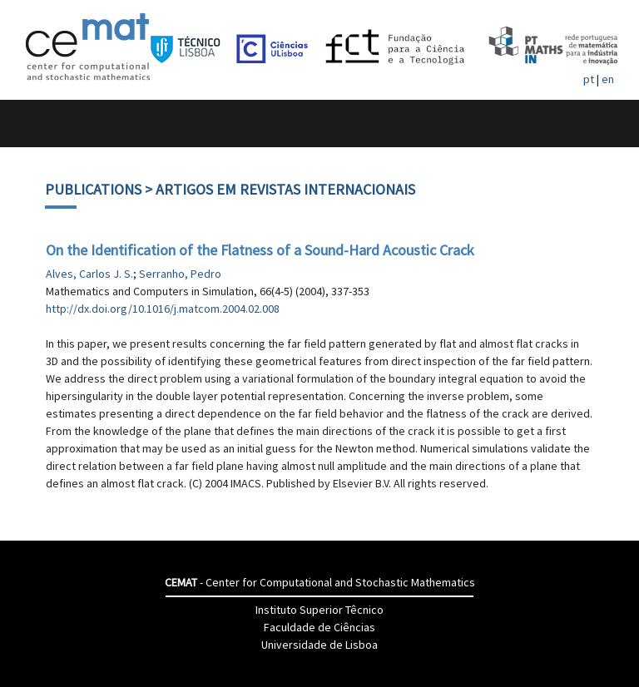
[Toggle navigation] (30, 123)
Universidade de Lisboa (319, 644)
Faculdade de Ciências (319, 627)
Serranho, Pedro (180, 273)
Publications (93, 189)
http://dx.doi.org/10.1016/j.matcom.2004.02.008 (163, 308)
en (608, 79)
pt (588, 79)
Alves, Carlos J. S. (89, 273)
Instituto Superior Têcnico (319, 609)
